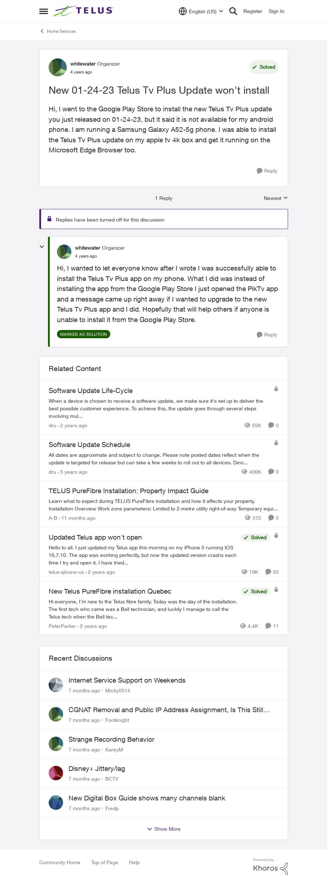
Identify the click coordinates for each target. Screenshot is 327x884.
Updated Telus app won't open (95, 537)
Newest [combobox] (276, 198)
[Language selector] (201, 11)
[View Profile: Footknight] (56, 714)
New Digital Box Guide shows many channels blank (147, 798)
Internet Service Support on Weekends (127, 680)
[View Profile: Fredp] (56, 802)
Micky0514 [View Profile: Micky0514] (117, 690)
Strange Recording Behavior (111, 739)
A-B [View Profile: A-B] (53, 518)
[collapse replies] (41, 246)
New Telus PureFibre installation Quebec (110, 591)
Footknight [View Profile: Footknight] (117, 720)
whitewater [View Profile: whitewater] (83, 64)
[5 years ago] (72, 471)
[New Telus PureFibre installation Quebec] (143, 608)
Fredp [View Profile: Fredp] (112, 808)
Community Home (59, 862)
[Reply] (267, 171)
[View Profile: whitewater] (58, 67)
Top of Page (104, 862)
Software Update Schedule (89, 444)
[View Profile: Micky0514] (56, 685)
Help (134, 862)
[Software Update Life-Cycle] (159, 408)
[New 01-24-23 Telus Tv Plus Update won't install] (86, 256)
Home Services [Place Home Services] (57, 31)
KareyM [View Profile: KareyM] (114, 749)
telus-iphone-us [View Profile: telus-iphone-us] (66, 572)
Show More (164, 829)
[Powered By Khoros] (270, 866)
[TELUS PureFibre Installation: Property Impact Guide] (164, 504)
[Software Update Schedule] (159, 458)
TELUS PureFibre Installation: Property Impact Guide (128, 491)
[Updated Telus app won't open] (143, 555)
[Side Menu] (44, 11)
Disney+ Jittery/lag (97, 768)
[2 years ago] (72, 425)
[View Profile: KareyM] (56, 744)
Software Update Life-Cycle (91, 390)
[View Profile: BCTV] (56, 773)
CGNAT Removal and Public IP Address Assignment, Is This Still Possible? (166, 710)
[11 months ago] (77, 518)
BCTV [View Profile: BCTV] (112, 779)
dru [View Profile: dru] (52, 425)
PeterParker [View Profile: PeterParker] (62, 625)
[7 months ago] (84, 690)
